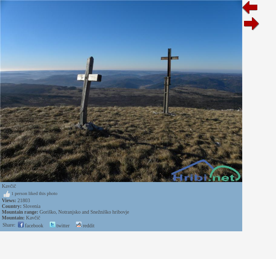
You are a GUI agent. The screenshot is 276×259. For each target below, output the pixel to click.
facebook (30, 225)
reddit (85, 225)
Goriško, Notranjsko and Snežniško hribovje (84, 212)
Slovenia (32, 206)
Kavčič (33, 218)
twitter (60, 225)
